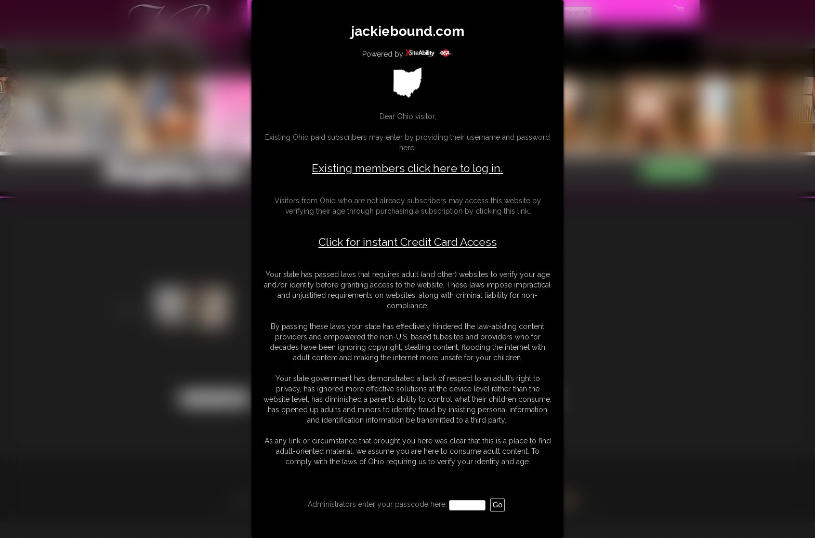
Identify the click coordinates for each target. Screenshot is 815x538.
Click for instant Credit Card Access (408, 242)
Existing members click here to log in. (407, 168)
